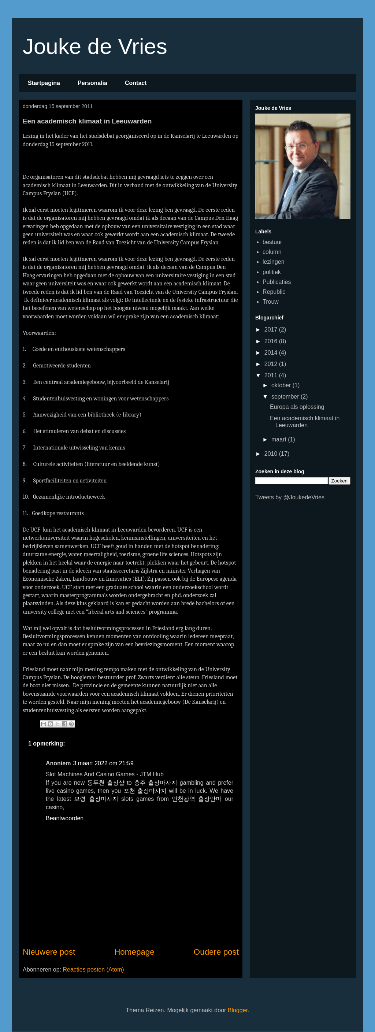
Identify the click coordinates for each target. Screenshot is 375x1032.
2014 (271, 352)
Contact (136, 83)
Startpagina (44, 83)
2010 (271, 454)
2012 (271, 364)
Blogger (238, 1010)
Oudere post (216, 952)
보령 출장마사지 (96, 799)
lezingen (274, 262)
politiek (272, 272)
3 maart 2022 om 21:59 (103, 763)
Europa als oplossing (297, 407)
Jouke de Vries (95, 46)
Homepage (134, 952)
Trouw (271, 302)
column (272, 252)
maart (279, 439)
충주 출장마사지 (155, 783)
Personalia (92, 83)
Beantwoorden (64, 818)
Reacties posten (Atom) (93, 969)
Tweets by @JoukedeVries (289, 497)
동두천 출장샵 (106, 783)
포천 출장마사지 (145, 791)
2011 (271, 375)
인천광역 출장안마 (197, 799)
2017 (271, 329)
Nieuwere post (49, 952)
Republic (274, 292)
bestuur (272, 242)
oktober (282, 385)
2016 (271, 341)
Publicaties (277, 282)
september (286, 396)
